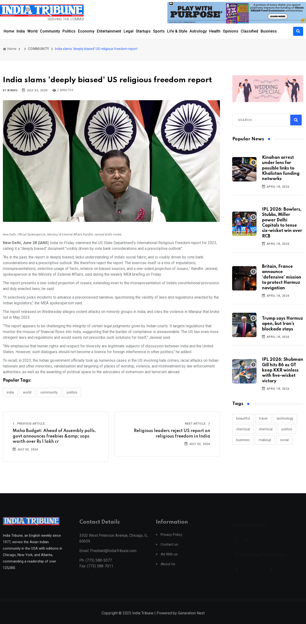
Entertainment (109, 31)
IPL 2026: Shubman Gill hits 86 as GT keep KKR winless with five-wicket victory (282, 370)
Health (214, 31)
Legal (128, 31)
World (32, 31)
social (284, 440)
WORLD (27, 392)
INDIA (10, 392)
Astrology (198, 31)
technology (285, 418)
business (243, 440)
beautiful (243, 418)
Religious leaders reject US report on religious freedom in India (172, 433)
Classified (249, 31)
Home (9, 31)
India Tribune (142, 619)
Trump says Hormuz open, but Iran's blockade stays (282, 323)
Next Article (197, 423)
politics (287, 429)
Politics (69, 31)
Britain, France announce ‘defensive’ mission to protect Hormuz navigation (281, 277)
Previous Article (29, 423)
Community (50, 31)
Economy (86, 31)
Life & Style (177, 31)
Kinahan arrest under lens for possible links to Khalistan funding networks (281, 168)
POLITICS (72, 392)
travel (263, 418)
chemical (243, 429)
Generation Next (191, 619)
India (20, 31)
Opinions (230, 31)
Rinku (12, 90)
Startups (143, 31)
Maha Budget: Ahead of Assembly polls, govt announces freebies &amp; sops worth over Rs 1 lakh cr (54, 436)
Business (269, 31)
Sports (159, 31)
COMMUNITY (38, 49)
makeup (265, 440)
